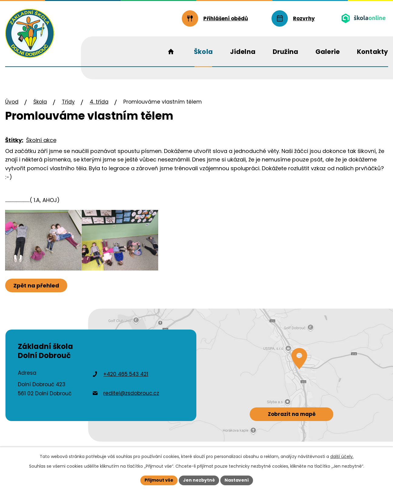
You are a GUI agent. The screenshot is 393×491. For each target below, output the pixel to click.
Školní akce (41, 140)
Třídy (68, 101)
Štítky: (14, 140)
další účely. (342, 456)
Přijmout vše (159, 480)
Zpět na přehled (36, 285)
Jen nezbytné (199, 480)
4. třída (99, 101)
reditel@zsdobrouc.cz (131, 393)
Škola (40, 101)
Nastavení (237, 480)
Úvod (11, 101)
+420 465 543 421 (125, 374)
